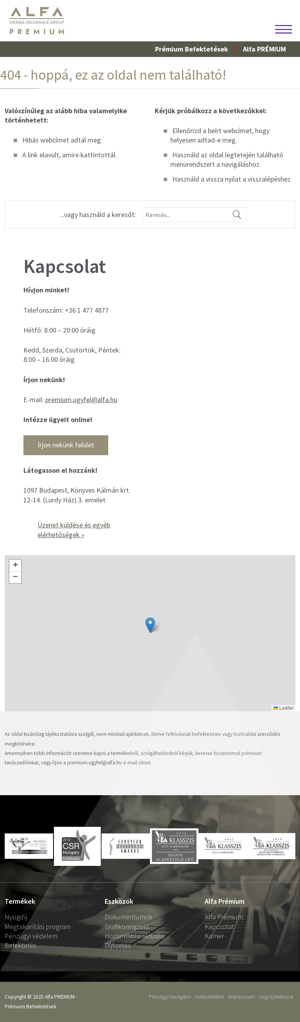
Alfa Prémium (224, 916)
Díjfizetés (118, 945)
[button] (15, 566)
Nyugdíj (16, 916)
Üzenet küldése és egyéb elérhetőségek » (74, 529)
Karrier (214, 935)
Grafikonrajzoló (127, 926)
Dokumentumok (128, 916)
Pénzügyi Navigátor (170, 997)
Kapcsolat (219, 926)
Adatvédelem (209, 997)
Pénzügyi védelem (31, 935)
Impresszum (241, 997)
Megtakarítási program (38, 926)
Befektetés (20, 945)
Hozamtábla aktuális (135, 935)
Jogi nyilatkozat (276, 997)
